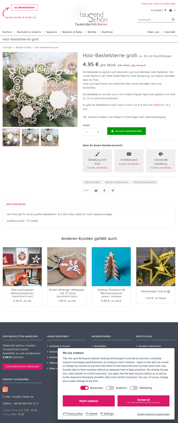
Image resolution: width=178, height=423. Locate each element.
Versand (140, 65)
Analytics (121, 388)
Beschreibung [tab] (16, 204)
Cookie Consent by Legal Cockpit (153, 414)
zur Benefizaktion (24, 7)
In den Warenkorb (126, 132)
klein (130, 104)
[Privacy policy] (73, 414)
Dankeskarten (57, 357)
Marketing (145, 388)
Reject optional (88, 401)
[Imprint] (92, 414)
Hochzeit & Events (60, 345)
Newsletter (100, 345)
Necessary (96, 388)
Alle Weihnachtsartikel (144, 182)
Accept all (143, 401)
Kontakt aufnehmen (150, 345)
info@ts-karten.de (23, 396)
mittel (156, 104)
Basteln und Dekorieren (117, 182)
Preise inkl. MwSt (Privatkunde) (158, 3)
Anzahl (86, 125)
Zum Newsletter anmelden (22, 366)
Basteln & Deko (92, 182)
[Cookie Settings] (107, 414)
